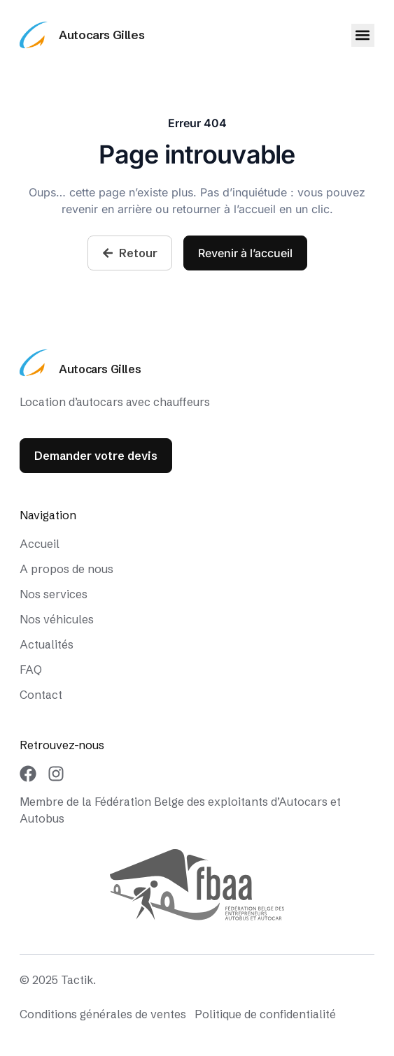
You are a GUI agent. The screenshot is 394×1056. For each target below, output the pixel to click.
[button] (362, 35)
